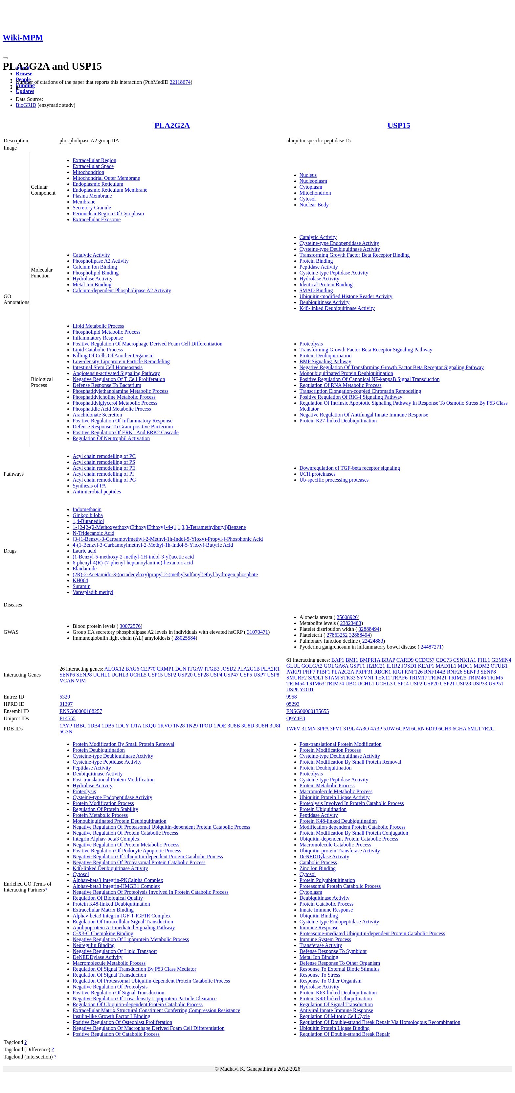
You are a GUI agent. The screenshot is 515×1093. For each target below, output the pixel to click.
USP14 (401, 683)
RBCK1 (382, 672)
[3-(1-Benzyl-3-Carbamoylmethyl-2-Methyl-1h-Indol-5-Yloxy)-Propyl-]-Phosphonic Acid (168, 539)
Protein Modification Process (103, 803)
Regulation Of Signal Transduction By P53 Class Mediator (134, 969)
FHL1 (484, 660)
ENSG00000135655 (307, 711)
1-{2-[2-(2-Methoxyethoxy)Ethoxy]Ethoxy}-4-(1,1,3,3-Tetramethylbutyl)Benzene (159, 527)
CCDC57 (425, 660)
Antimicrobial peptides (97, 491)
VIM (81, 680)
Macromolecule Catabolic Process (335, 844)
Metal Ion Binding (92, 284)
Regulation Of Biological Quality (108, 898)
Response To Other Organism (331, 981)
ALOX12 (114, 669)
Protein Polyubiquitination (327, 880)
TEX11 (383, 677)
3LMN (309, 728)
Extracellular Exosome (97, 219)
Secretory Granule (92, 207)
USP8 (273, 674)
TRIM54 (295, 683)
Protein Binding (316, 261)
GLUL (293, 666)
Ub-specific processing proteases (334, 480)
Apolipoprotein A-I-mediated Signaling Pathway (124, 927)
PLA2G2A (172, 125)
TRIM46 (477, 677)
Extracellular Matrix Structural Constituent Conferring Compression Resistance (156, 1010)
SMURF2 (296, 677)
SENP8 (84, 674)
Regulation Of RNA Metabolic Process (341, 385)
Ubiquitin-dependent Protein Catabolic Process (349, 839)
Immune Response (319, 927)
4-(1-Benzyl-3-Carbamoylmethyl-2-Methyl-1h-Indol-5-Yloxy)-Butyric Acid (153, 545)
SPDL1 (316, 677)
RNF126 (414, 672)
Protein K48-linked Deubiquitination (111, 904)
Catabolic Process (318, 862)
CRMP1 (165, 669)
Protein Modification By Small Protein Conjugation (354, 833)
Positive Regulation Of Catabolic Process (116, 1034)
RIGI (397, 672)
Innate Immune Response (326, 910)
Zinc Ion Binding (318, 868)
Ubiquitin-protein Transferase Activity (340, 850)
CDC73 (444, 660)
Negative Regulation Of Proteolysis (110, 986)
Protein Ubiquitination (323, 809)
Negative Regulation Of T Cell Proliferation (119, 379)
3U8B (233, 725)
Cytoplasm (311, 187)
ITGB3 (212, 669)
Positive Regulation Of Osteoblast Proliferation (122, 1022)
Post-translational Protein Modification (114, 779)
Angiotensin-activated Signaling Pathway (116, 373)
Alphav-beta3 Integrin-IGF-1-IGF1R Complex (122, 915)
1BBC (79, 725)
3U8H (262, 725)
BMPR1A (369, 660)
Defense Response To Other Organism (340, 963)
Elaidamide (85, 568)
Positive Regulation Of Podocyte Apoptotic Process (127, 850)
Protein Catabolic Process (326, 904)
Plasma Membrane (92, 196)
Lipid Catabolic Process (98, 349)
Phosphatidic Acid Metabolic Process (112, 409)
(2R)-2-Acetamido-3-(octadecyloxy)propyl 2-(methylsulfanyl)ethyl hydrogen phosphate (165, 574)
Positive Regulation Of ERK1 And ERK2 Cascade (126, 432)
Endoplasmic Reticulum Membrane (110, 190)
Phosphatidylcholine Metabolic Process (114, 397)
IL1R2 (393, 666)
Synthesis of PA (89, 485)
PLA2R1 (270, 669)
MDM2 (481, 666)
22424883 (372, 641)
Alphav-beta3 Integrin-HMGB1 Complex (116, 886)
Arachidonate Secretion (97, 414)
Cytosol (308, 199)
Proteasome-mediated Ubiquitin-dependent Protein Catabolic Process (372, 933)
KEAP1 (426, 666)
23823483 (350, 623)
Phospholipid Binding (96, 272)
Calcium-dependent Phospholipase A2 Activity (122, 290)
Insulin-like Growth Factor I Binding (111, 1016)
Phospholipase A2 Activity (101, 261)
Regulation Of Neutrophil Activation (111, 438)
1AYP (65, 725)
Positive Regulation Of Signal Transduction (118, 992)
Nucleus (308, 175)
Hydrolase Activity (92, 278)
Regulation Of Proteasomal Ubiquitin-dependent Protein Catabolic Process (151, 981)
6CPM (403, 728)
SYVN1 (365, 677)
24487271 (431, 647)
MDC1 (465, 666)
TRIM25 (457, 677)
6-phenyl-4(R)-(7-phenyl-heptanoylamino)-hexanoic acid (133, 562)
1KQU (150, 725)
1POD (205, 725)
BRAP (388, 660)
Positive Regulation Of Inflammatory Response (122, 420)
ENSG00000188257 (80, 711)
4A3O (362, 728)
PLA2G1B (248, 669)
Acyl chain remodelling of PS (104, 462)
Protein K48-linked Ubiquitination (336, 998)
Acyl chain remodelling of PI (103, 474)
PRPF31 (364, 672)
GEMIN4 (501, 660)
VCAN (66, 680)
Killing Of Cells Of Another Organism (113, 355)
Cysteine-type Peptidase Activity (334, 272)
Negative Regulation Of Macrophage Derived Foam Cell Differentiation (148, 1028)
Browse (24, 73)
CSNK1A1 (464, 660)
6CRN (418, 728)
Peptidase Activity (319, 267)
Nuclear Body (314, 204)
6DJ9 (431, 728)
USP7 (260, 674)
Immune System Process (325, 939)
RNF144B (435, 672)
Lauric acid (84, 551)
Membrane (84, 201)
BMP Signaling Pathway (325, 361)
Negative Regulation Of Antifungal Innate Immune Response (364, 414)
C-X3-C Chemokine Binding (103, 933)
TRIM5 (495, 677)
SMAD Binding (316, 290)
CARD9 (405, 660)
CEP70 (148, 669)
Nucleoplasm (313, 181)
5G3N (65, 731)
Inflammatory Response (98, 338)
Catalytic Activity (91, 255)
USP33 (479, 683)
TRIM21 (437, 677)
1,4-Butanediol (88, 521)
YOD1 (307, 689)
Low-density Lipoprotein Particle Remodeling (121, 361)
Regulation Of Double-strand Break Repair (345, 1034)
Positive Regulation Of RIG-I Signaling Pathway (351, 397)
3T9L (349, 728)
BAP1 (337, 660)
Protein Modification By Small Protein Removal (123, 744)
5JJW (389, 728)
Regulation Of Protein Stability (105, 809)
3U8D (247, 725)
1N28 (179, 725)
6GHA (459, 728)
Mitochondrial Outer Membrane (106, 178)
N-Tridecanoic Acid (93, 533)
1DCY (122, 725)
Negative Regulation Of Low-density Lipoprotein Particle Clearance (144, 998)
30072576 (130, 626)
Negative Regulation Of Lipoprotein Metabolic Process (131, 939)
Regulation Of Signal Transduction (109, 975)
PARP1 (294, 672)
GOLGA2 (312, 666)
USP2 (170, 674)
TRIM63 (315, 683)
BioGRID (26, 105)
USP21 (447, 683)
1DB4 (94, 725)
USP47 (231, 674)
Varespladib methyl (93, 592)
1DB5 (107, 725)
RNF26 (454, 672)
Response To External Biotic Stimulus (340, 969)
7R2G (488, 728)
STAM (332, 677)
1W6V (293, 728)
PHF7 (309, 672)
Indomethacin (87, 509)
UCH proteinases (318, 474)
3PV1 (336, 728)
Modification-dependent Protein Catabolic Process (353, 827)
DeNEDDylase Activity (98, 957)
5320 (64, 697)
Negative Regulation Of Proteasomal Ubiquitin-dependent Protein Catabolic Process (161, 827)
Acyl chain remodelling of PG (104, 480)
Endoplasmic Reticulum (98, 184)
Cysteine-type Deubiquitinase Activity (340, 249)
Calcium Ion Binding (95, 267)
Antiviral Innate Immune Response (336, 1010)
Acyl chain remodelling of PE (104, 468)
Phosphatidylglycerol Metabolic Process (115, 403)
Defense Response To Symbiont (333, 951)
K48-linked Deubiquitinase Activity (337, 308)
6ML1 (474, 728)
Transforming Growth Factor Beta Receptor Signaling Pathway (366, 349)
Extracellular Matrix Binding (103, 910)
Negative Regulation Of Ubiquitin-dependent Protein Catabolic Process (148, 856)
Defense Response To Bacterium (107, 385)
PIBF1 (323, 672)
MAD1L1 (446, 666)
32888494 (368, 629)
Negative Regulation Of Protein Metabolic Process (126, 844)
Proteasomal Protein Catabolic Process (340, 886)
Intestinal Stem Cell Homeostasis (108, 367)
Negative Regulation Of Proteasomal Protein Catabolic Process (139, 862)
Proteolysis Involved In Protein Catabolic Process (352, 803)
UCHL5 (138, 674)
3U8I (275, 725)
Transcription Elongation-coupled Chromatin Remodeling (360, 391)
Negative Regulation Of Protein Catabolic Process (125, 833)
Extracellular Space (93, 166)
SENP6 (67, 674)
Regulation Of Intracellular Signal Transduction (123, 921)
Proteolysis (311, 343)
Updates (25, 91)
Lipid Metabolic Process (98, 326)
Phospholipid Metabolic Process (106, 332)
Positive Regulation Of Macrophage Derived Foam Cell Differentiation (147, 343)
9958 (291, 697)
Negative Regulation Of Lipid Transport (115, 951)
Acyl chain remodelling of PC (104, 456)
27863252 (336, 635)
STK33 (347, 677)
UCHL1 (101, 674)
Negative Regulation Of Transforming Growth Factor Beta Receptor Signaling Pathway (392, 367)
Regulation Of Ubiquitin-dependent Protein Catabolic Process (138, 1004)
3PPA (323, 728)
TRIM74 (334, 683)
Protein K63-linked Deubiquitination (338, 992)
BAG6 (132, 669)
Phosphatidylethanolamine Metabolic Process (120, 391)
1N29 (192, 725)
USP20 (185, 674)
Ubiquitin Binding (319, 915)
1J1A (135, 725)
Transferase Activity (321, 945)
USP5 (246, 674)
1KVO (165, 725)
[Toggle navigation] (5, 58)
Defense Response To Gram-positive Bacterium (123, 426)
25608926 (347, 617)
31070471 (257, 632)
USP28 (201, 674)
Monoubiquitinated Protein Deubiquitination (346, 373)
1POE (219, 725)
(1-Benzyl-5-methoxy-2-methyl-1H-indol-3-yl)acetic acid (133, 556)
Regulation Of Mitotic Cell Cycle (335, 1016)
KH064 (80, 580)
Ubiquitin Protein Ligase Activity (335, 797)
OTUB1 (499, 666)
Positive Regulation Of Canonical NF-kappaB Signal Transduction (370, 379)
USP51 (495, 683)
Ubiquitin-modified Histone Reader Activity (346, 296)
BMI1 (352, 660)
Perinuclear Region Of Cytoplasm (108, 213)
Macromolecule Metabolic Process (109, 963)
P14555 (67, 718)
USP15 (399, 125)
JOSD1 (408, 666)
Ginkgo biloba (88, 515)
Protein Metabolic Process (100, 815)
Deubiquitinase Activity (324, 302)
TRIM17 (418, 677)
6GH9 (444, 728)
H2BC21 (376, 666)
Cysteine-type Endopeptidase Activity (339, 243)
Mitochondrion (88, 172)
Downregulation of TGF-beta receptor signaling (350, 468)
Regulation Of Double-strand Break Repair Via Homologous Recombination (380, 1022)
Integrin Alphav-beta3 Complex (106, 839)
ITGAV (195, 669)
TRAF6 (400, 677)
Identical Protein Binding (326, 284)
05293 (293, 704)
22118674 (180, 82)
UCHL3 (119, 674)
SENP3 (471, 672)
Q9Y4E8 (295, 718)
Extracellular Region (94, 160)
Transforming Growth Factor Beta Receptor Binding (355, 255)
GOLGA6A (336, 666)
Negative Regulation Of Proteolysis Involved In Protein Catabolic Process (151, 892)
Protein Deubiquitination (326, 355)
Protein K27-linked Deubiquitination (338, 420)
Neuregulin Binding (94, 945)
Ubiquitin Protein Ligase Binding (335, 1028)
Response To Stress (320, 975)
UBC (350, 683)
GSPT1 (357, 666)
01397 (66, 704)
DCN (181, 669)
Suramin (81, 586)
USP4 (216, 674)
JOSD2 (228, 669)
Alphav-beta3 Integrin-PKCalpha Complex (118, 880)
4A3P (376, 728)
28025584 (184, 638)
